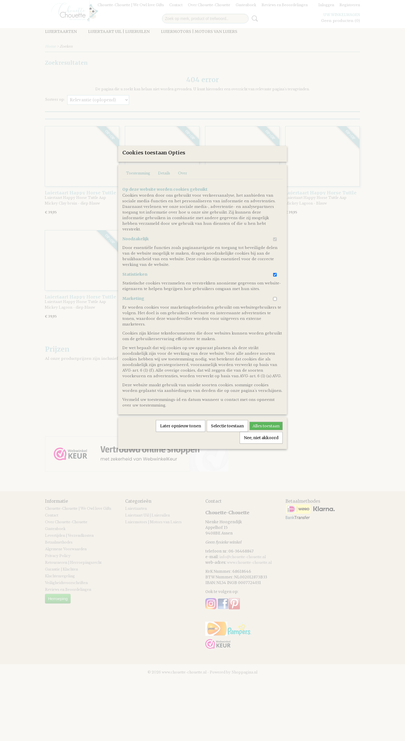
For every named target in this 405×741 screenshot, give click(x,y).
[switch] (275, 258)
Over (182, 192)
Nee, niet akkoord (261, 456)
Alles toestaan (266, 444)
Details (164, 192)
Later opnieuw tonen (180, 444)
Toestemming (138, 192)
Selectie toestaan (227, 444)
